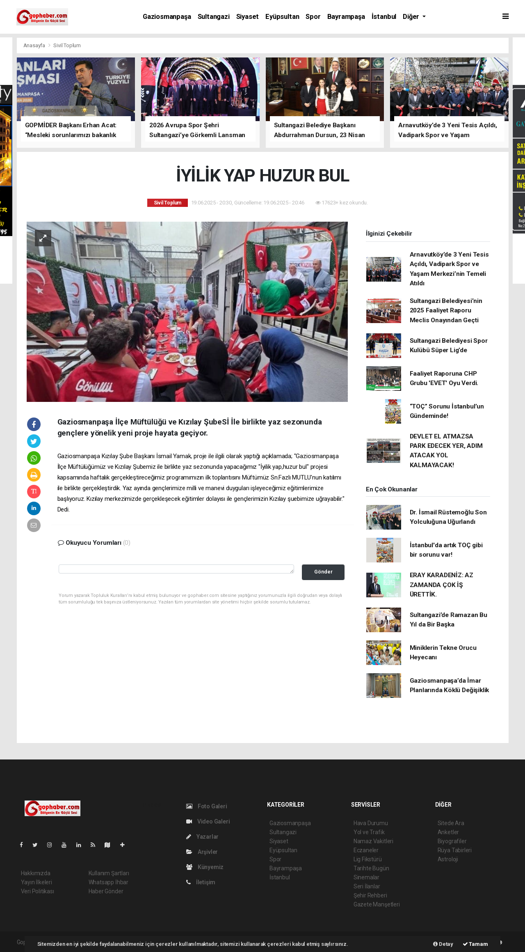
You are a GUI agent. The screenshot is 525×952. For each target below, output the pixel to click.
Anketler (448, 832)
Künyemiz (205, 867)
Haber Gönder (106, 891)
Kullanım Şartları (109, 873)
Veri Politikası (37, 891)
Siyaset (247, 17)
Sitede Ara (451, 823)
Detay (443, 944)
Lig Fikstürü (368, 859)
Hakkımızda (35, 873)
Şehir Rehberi (370, 895)
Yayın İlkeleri (36, 882)
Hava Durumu (371, 823)
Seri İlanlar (367, 886)
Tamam (475, 944)
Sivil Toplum (67, 45)
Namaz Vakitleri (373, 841)
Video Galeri (208, 821)
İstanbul (384, 17)
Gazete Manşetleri (377, 904)
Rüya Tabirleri (455, 850)
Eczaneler (366, 850)
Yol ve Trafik (369, 832)
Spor (313, 17)
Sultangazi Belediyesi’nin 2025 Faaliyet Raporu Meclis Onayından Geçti (446, 310)
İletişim (200, 882)
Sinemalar (366, 877)
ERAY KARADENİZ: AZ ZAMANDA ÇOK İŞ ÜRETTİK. (442, 584)
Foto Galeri (206, 806)
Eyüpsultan (282, 17)
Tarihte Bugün (371, 868)
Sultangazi (214, 17)
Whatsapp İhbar (108, 882)
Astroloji (448, 859)
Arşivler (202, 852)
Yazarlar (202, 836)
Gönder (323, 572)
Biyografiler (452, 841)
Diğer (412, 17)
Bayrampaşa (346, 17)
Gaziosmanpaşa (167, 17)
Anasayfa (34, 45)
